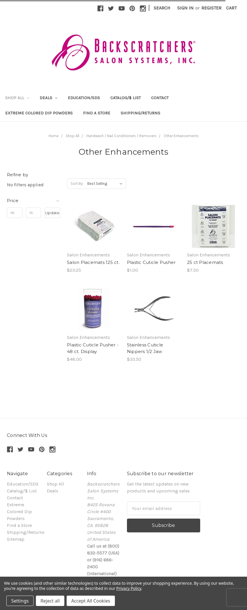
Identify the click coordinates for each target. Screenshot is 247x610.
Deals (48, 97)
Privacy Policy (128, 588)
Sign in (185, 8)
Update (52, 212)
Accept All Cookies (90, 601)
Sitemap (15, 539)
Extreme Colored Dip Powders (39, 113)
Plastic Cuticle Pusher (151, 262)
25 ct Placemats (205, 262)
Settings (20, 601)
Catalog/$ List (125, 97)
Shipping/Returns (140, 113)
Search (162, 8)
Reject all (50, 601)
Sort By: (77, 183)
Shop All (17, 97)
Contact (160, 97)
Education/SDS (84, 97)
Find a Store (96, 113)
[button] (33, 200)
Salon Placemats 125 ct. (93, 262)
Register (211, 8)
